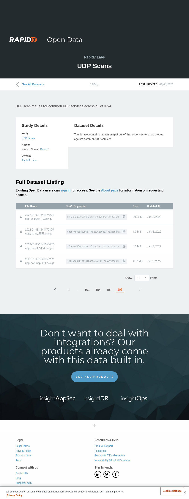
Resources (100, 450)
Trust (18, 460)
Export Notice (23, 455)
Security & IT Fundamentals (109, 455)
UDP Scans (28, 138)
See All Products (95, 376)
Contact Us (22, 473)
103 (87, 289)
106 (119, 289)
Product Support (103, 445)
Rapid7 (44, 149)
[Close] (185, 492)
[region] (94, 492)
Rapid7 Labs (29, 160)
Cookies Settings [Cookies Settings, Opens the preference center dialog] (172, 491)
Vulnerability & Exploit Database (112, 460)
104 (98, 289)
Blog (18, 478)
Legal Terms (23, 445)
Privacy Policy (23, 450)
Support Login (24, 482)
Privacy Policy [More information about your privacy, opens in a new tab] (14, 495)
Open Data (65, 40)
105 (108, 289)
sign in (66, 190)
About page (109, 190)
